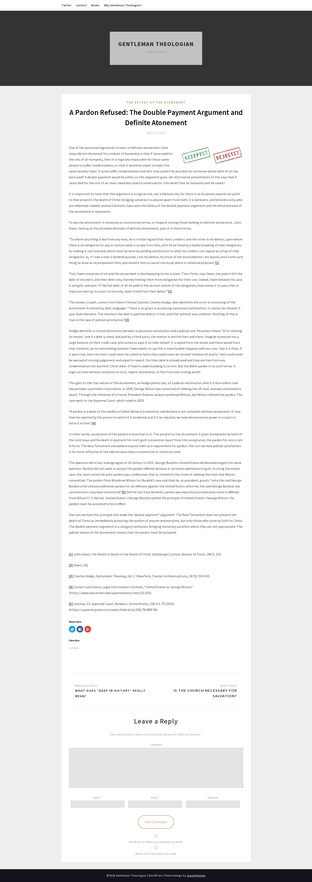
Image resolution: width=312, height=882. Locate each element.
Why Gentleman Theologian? (123, 5)
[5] (124, 492)
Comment (156, 745)
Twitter (66, 5)
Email (155, 797)
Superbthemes (196, 875)
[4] (94, 423)
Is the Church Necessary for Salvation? (205, 693)
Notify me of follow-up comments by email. (156, 842)
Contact (81, 5)
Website (212, 797)
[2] (170, 291)
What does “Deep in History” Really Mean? (110, 693)
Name (97, 797)
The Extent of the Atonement (156, 102)
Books (95, 5)
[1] (217, 263)
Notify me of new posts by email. (156, 854)
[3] (127, 320)
